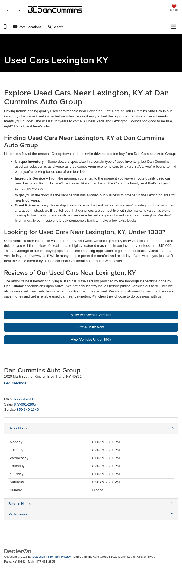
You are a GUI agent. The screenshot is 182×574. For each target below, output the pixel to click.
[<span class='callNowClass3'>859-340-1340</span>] (28, 409)
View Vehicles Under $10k (91, 339)
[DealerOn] (18, 551)
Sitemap (53, 556)
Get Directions (15, 383)
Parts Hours (91, 514)
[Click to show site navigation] (173, 27)
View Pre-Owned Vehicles (91, 314)
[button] (5, 27)
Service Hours (91, 503)
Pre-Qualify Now (91, 327)
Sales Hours (91, 428)
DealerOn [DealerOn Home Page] (38, 556)
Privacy (66, 556)
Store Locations (27, 27)
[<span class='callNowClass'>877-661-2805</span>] (24, 399)
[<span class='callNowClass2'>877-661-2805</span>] (25, 404)
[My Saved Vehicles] (174, 8)
